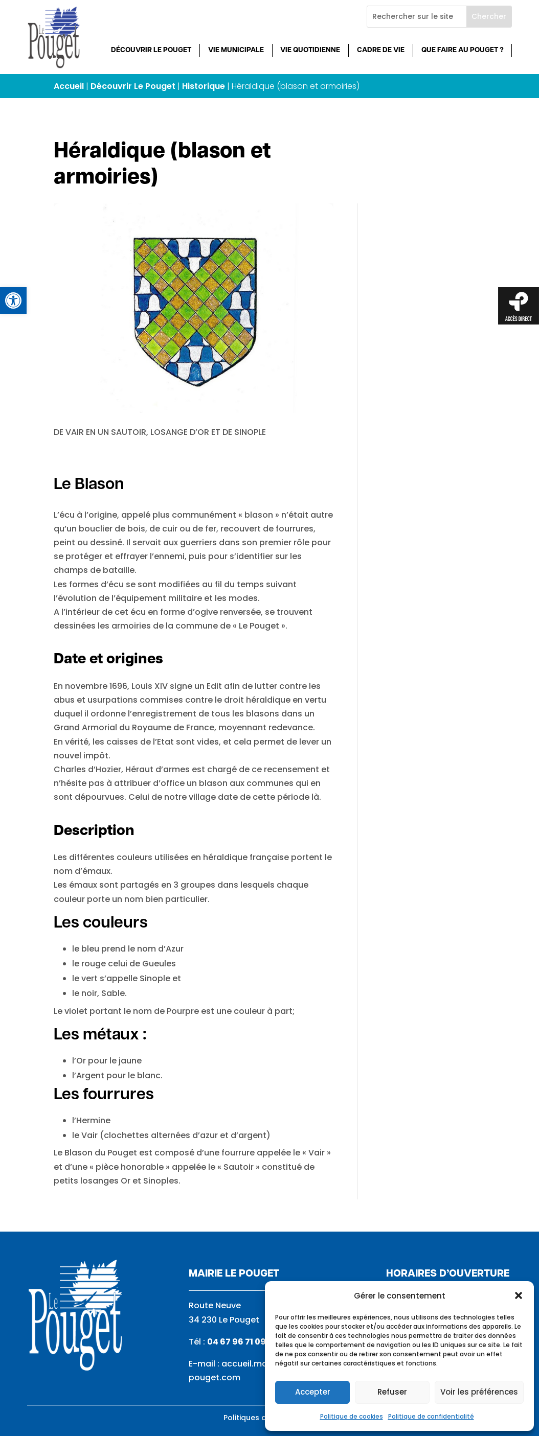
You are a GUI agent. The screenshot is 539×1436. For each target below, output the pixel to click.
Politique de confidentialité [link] (431, 1416)
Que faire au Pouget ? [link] (462, 50)
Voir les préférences (479, 1391)
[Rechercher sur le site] (417, 16)
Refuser (392, 1391)
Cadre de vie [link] (381, 50)
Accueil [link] (69, 86)
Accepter (312, 1391)
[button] (518, 1295)
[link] (13, 300)
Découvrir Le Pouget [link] (151, 50)
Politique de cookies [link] (351, 1416)
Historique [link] (203, 86)
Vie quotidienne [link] (310, 50)
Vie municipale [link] (236, 50)
